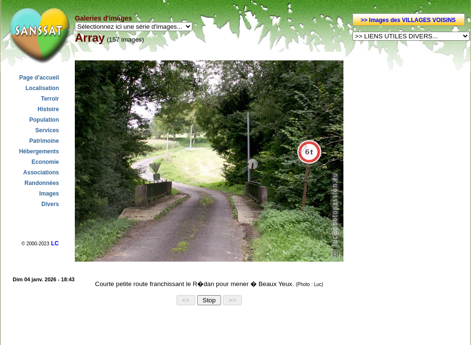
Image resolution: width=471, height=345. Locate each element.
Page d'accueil (39, 77)
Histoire (48, 109)
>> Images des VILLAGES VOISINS (408, 20)
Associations (41, 172)
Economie (45, 162)
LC (55, 243)
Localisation (42, 88)
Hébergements (39, 151)
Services (47, 130)
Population (44, 119)
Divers (50, 204)
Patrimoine (44, 141)
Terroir (50, 98)
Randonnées (41, 183)
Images (49, 193)
